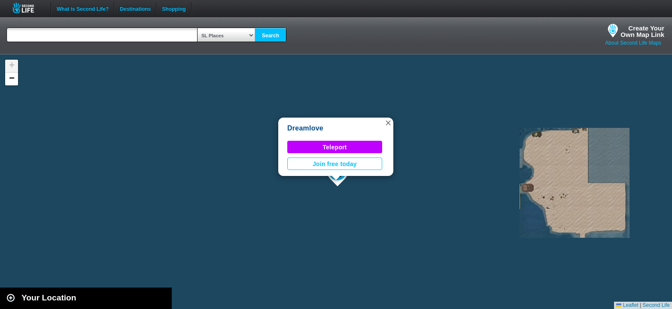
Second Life (28, 8)
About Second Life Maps (633, 43)
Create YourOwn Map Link (642, 31)
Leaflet (627, 305)
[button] (388, 123)
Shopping (173, 8)
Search (270, 36)
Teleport (335, 147)
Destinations (135, 8)
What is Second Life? (83, 8)
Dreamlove (305, 128)
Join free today (335, 164)
